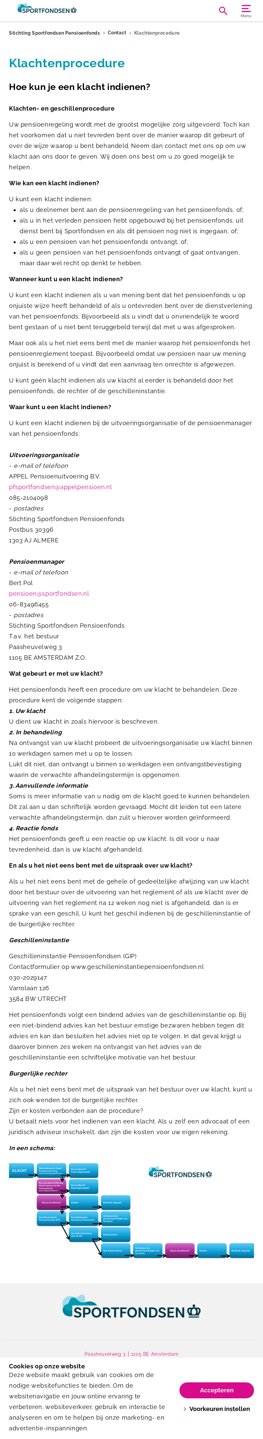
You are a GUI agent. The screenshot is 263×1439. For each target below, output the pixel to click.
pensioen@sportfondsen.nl (49, 593)
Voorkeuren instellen (216, 1408)
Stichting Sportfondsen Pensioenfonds (54, 33)
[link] (131, 1312)
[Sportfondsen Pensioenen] (70, 10)
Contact (117, 33)
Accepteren (217, 1390)
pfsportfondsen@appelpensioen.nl (60, 486)
